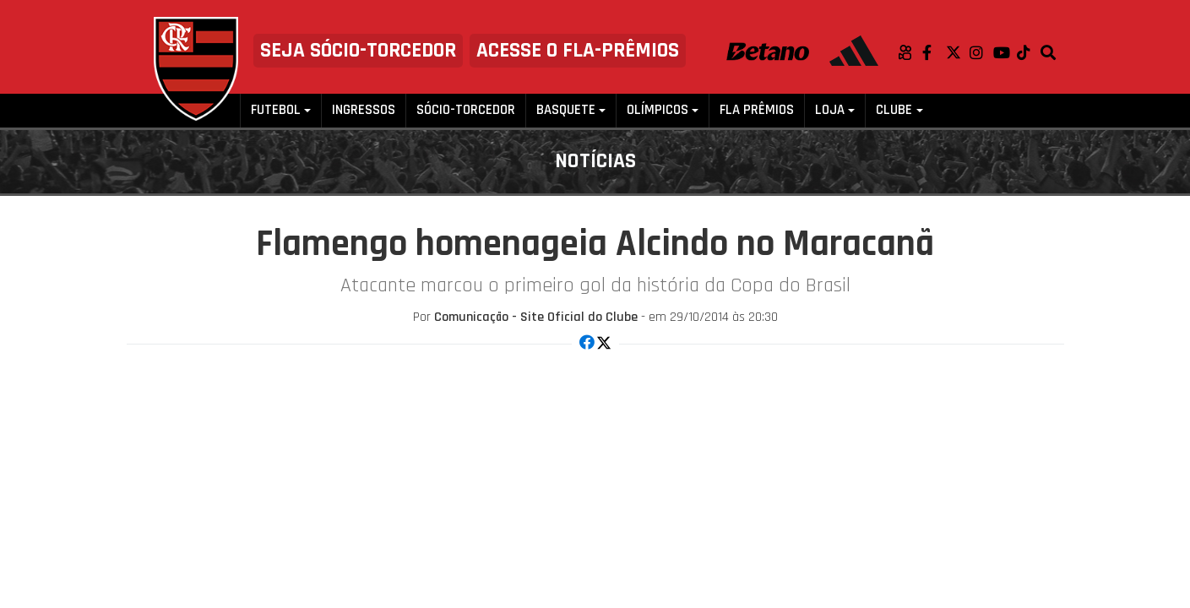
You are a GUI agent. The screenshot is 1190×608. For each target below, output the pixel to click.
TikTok (1029, 52)
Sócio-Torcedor (465, 110)
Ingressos (363, 110)
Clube (894, 110)
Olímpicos (657, 110)
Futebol (276, 110)
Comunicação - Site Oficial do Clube (536, 317)
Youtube (1005, 52)
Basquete (565, 110)
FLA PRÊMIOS (757, 110)
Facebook (934, 52)
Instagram (981, 52)
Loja (830, 110)
